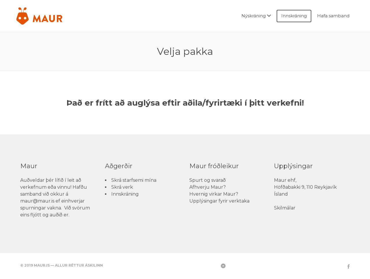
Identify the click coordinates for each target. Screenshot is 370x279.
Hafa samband (333, 15)
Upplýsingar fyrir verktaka (219, 201)
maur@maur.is (37, 201)
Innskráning (294, 15)
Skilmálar (284, 208)
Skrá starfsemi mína (133, 180)
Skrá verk (122, 187)
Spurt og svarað (207, 180)
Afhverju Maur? (207, 187)
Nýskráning (253, 15)
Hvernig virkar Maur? (213, 194)
